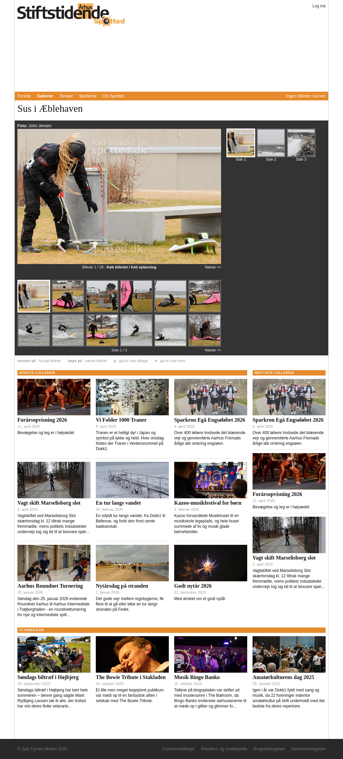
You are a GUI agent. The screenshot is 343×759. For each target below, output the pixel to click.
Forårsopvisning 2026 (42, 420)
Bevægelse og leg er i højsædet (45, 432)
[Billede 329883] (301, 146)
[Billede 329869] (171, 346)
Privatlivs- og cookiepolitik (224, 749)
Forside (24, 96)
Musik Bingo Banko (197, 677)
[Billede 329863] (171, 312)
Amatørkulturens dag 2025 (283, 677)
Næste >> (213, 267)
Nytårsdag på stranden (122, 586)
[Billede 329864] (204, 311)
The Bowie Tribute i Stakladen (130, 677)
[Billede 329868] (137, 346)
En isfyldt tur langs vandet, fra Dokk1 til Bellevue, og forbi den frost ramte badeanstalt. (130, 521)
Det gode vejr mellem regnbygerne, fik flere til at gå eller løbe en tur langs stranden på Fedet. (130, 604)
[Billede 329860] (69, 312)
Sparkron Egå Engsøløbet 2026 (209, 420)
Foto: (22, 125)
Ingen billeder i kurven (306, 96)
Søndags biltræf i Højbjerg (48, 677)
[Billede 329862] (137, 312)
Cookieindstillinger (178, 749)
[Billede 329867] (103, 346)
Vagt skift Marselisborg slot (48, 503)
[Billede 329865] (34, 346)
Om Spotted (113, 96)
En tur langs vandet (118, 503)
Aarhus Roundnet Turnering (50, 586)
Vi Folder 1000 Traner (121, 420)
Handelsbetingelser (308, 749)
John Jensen (39, 125)
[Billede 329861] (103, 312)
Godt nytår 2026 (193, 586)
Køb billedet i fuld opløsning (131, 267)
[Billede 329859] (34, 312)
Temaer (66, 96)
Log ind (319, 6)
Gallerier (45, 96)
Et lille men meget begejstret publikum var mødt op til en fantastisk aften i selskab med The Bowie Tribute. (130, 695)
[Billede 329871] (271, 146)
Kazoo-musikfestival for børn (208, 503)
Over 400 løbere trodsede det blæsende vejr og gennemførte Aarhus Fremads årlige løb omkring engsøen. (210, 438)
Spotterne (87, 96)
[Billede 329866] (69, 346)
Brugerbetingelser (269, 749)
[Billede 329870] (204, 345)
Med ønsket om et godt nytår (199, 598)
